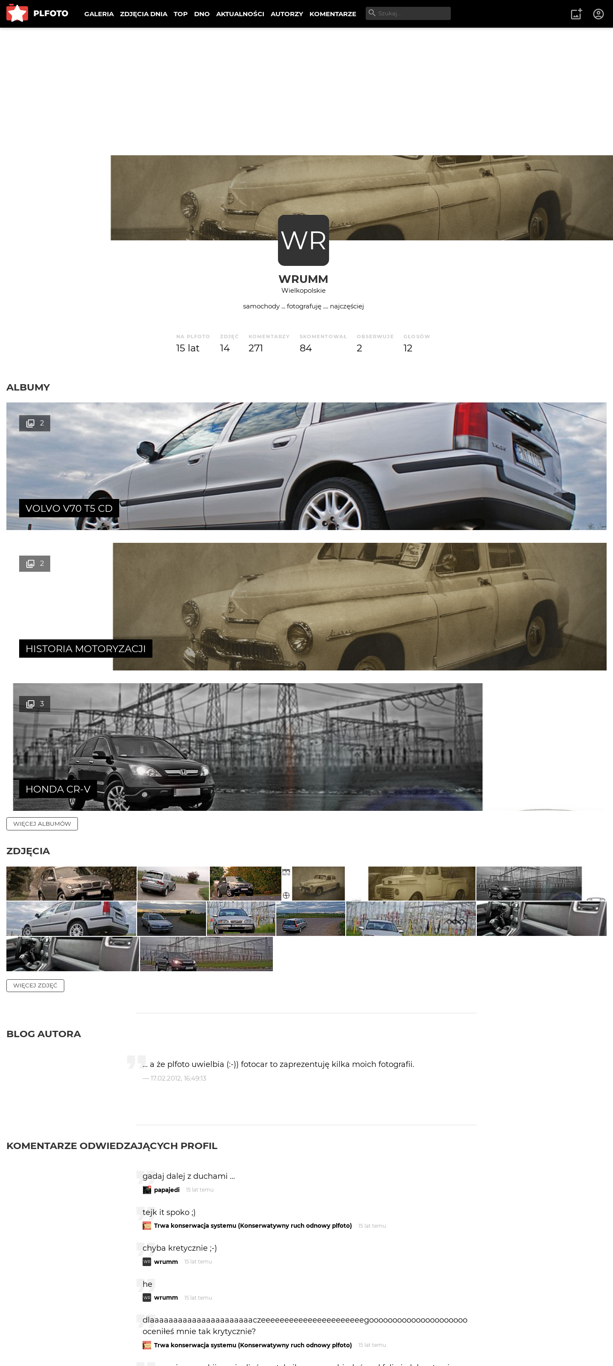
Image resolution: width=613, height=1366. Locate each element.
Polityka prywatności (93, 1346)
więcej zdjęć (35, 793)
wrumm (303, 278)
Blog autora (43, 841)
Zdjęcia (28, 570)
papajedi (167, 997)
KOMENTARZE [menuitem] (332, 14)
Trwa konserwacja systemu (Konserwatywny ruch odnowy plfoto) (253, 1033)
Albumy (28, 387)
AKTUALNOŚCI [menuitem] (240, 14)
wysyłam (447, 1236)
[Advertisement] (306, 91)
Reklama (159, 1332)
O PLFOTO (30, 1332)
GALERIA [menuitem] (99, 14)
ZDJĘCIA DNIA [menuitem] (143, 14)
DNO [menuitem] (202, 14)
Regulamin (30, 1346)
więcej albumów (42, 542)
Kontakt (200, 1332)
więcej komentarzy (46, 1272)
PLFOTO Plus (82, 1332)
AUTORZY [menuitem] (287, 14)
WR (303, 240)
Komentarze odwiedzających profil (112, 953)
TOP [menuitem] (181, 14)
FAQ (124, 1332)
